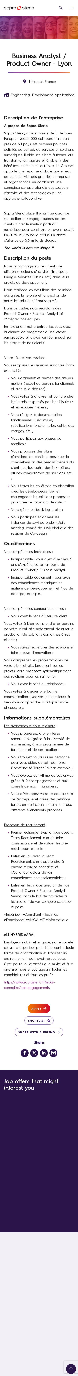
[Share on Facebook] (25, 1053)
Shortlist (36, 1020)
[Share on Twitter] (34, 1053)
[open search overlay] (61, 8)
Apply (36, 1008)
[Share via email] (53, 1053)
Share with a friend (36, 1032)
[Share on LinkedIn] (44, 1053)
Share (39, 1042)
